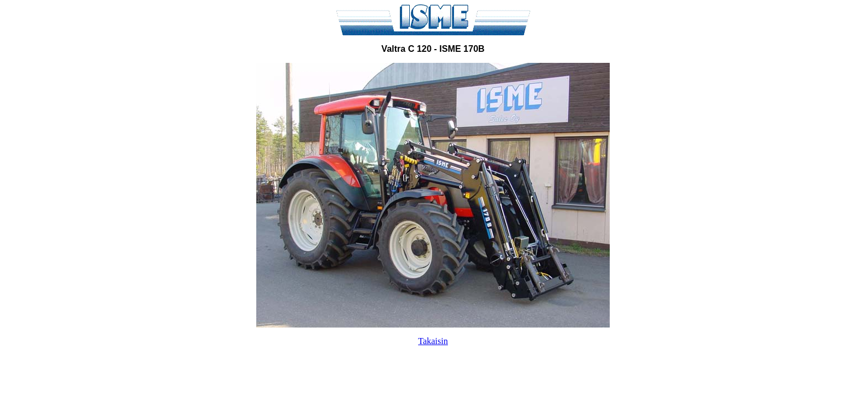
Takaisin (433, 341)
